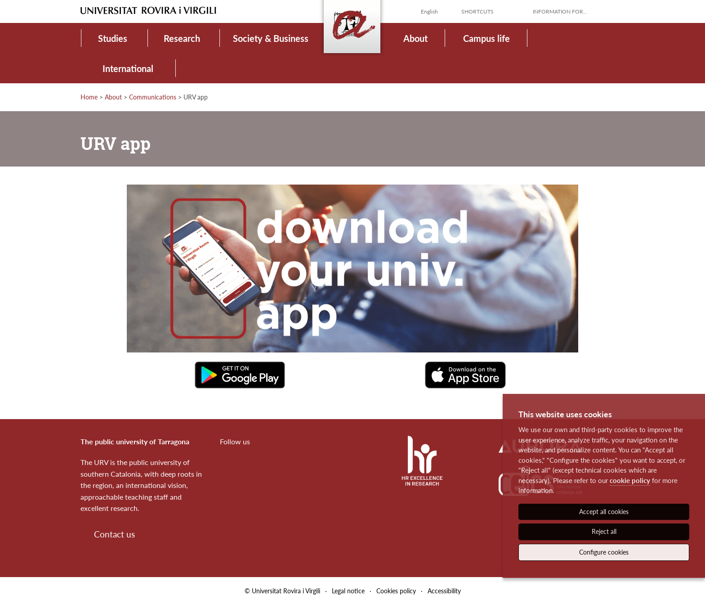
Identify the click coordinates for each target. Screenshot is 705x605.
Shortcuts (477, 11)
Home (89, 97)
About (415, 38)
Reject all (604, 531)
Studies (112, 38)
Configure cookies (604, 552)
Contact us (114, 534)
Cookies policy (396, 591)
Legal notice (348, 591)
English (429, 11)
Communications (152, 97)
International (128, 68)
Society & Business (270, 38)
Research (182, 38)
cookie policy (630, 480)
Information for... (560, 11)
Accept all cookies (604, 511)
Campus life (486, 38)
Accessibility (444, 591)
